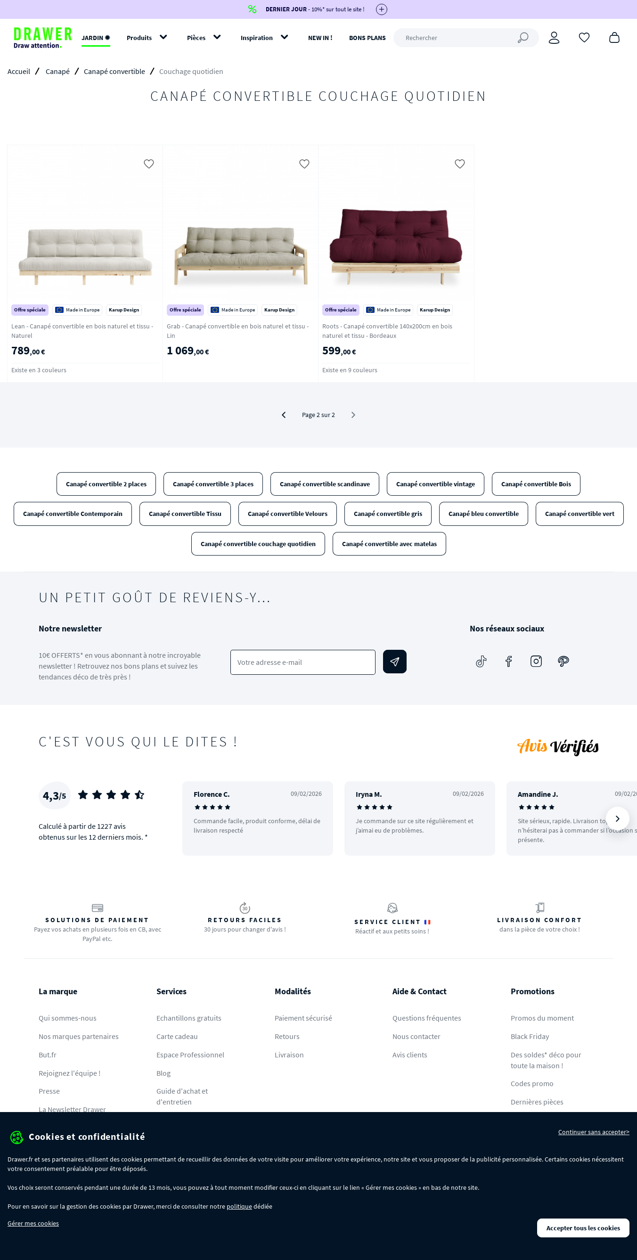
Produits (139, 37)
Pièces (196, 37)
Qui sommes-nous (68, 1018)
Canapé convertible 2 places (106, 484)
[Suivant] (617, 818)
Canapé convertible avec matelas (389, 544)
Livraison (289, 1054)
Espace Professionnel (190, 1054)
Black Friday (530, 1036)
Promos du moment (542, 1018)
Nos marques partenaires (79, 1036)
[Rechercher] (466, 37)
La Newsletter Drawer (72, 1109)
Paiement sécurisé (303, 1018)
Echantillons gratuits (188, 1018)
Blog (163, 1073)
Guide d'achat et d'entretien (182, 1096)
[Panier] (614, 36)
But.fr (48, 1054)
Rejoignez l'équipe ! (70, 1073)
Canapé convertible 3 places (213, 484)
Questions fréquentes (426, 1018)
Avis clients (409, 1054)
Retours (287, 1036)
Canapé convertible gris (388, 513)
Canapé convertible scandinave (325, 484)
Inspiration (257, 37)
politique (239, 1206)
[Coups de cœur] (584, 36)
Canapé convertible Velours (287, 513)
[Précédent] (284, 415)
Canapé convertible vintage (435, 484)
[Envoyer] (395, 661)
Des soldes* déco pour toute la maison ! (546, 1060)
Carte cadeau (177, 1036)
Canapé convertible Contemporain (72, 513)
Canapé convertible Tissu (185, 513)
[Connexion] (554, 37)
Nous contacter (416, 1036)
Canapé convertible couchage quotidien (258, 544)
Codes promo (532, 1083)
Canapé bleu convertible (484, 513)
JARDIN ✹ (96, 37)
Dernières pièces (537, 1101)
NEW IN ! (320, 37)
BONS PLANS (367, 37)
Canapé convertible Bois (536, 484)
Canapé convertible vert (579, 513)
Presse (49, 1091)
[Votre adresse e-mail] (303, 662)
